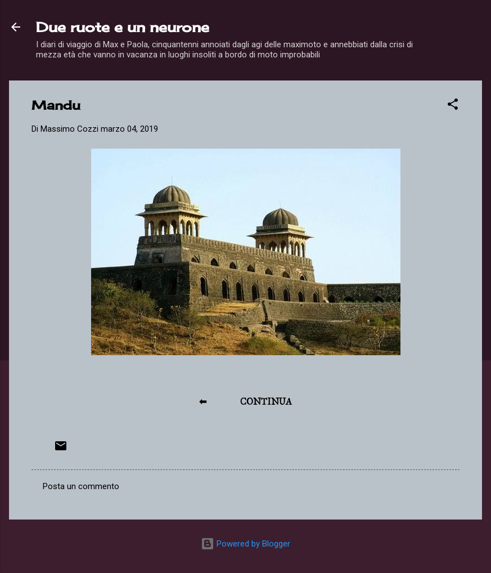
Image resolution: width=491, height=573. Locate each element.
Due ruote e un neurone (122, 27)
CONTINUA (266, 401)
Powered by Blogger (245, 544)
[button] (453, 106)
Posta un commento (81, 486)
